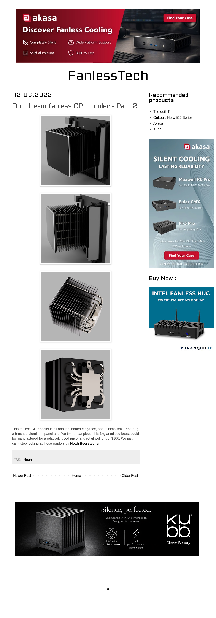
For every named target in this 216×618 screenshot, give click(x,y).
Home (76, 475)
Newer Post (22, 475)
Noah (28, 459)
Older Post (130, 475)
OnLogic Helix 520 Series (172, 117)
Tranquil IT (161, 111)
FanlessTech (108, 77)
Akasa (158, 123)
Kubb (157, 129)
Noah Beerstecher (85, 443)
